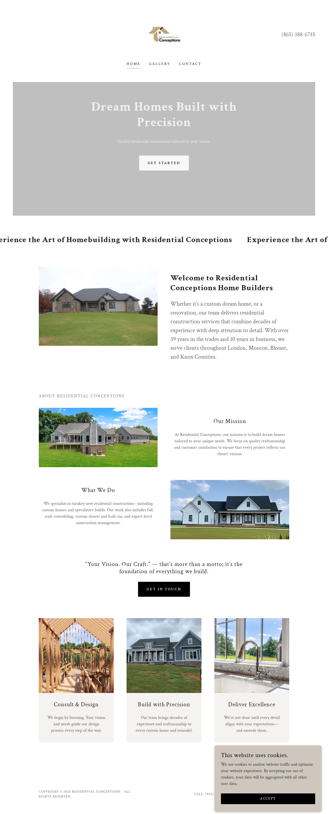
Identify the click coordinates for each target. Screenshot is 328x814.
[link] (164, 34)
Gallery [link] (160, 63)
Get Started (164, 163)
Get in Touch (164, 589)
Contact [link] (190, 63)
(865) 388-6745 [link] (298, 34)
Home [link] (133, 63)
